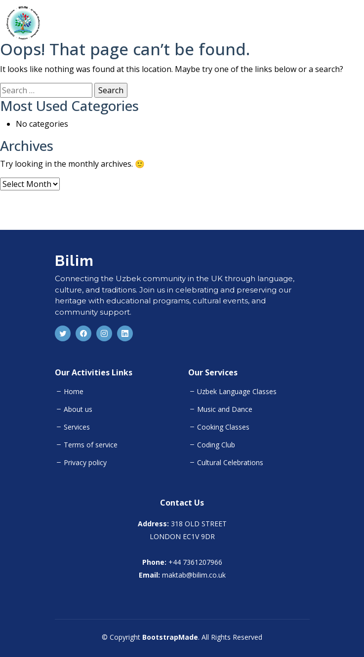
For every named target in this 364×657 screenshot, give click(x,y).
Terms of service (91, 444)
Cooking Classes (223, 427)
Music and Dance (224, 409)
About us (78, 409)
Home (73, 391)
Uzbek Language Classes (237, 391)
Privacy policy (85, 462)
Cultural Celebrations (230, 462)
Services (77, 427)
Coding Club (216, 444)
